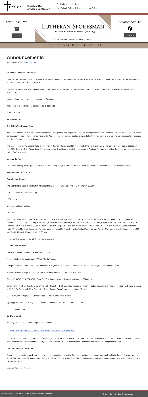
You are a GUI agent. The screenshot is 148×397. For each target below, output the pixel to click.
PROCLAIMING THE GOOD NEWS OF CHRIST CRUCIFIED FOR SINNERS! (42, 331)
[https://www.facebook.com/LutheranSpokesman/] (141, 394)
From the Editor (30, 63)
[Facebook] (130, 30)
